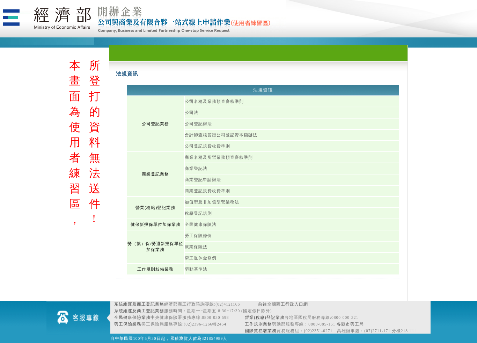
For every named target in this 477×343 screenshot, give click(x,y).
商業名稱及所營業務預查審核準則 (219, 157)
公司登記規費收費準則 (207, 146)
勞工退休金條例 (201, 258)
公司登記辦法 (198, 123)
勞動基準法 (196, 269)
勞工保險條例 (198, 235)
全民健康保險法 (201, 224)
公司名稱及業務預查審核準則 (214, 101)
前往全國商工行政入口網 (283, 304)
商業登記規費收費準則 (207, 190)
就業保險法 (196, 246)
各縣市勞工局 (350, 324)
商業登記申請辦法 (203, 179)
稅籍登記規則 (198, 213)
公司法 (191, 112)
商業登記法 (196, 168)
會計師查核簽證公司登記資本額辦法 (221, 135)
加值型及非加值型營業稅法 (212, 202)
